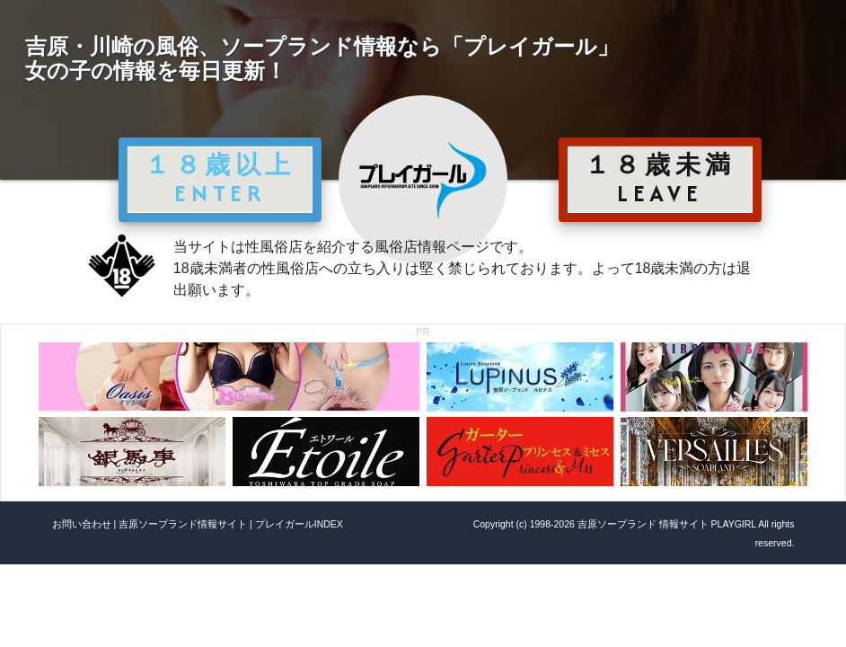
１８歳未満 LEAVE (660, 178)
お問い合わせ (81, 523)
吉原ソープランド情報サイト (183, 523)
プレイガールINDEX (299, 523)
